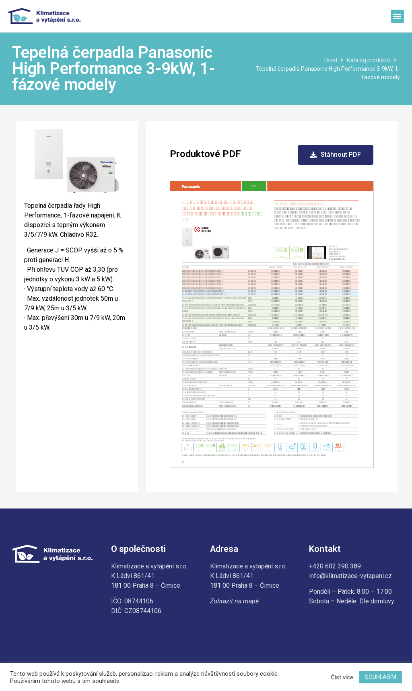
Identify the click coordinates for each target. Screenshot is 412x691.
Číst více (342, 677)
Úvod (330, 60)
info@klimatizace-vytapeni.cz (350, 576)
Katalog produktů (368, 60)
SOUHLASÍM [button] (380, 677)
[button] (397, 16)
